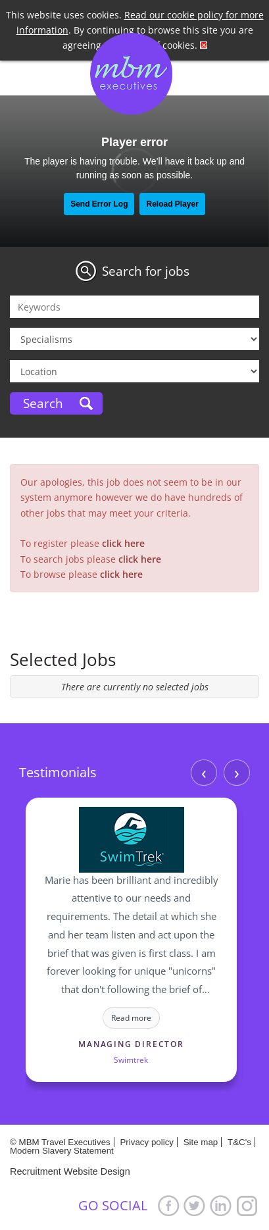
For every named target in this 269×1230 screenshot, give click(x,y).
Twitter (195, 1205)
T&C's (239, 1142)
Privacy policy (146, 1142)
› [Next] (236, 772)
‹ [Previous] (204, 772)
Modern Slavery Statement (62, 1151)
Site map (200, 1142)
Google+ (247, 1205)
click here (123, 543)
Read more (131, 1017)
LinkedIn (221, 1205)
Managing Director (131, 1044)
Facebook (168, 1205)
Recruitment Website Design (70, 1171)
